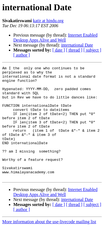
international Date (77, 45)
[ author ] (21, 55)
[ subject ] (92, 50)
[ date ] (58, 50)
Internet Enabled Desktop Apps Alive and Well (55, 37)
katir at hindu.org (48, 20)
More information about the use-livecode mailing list (49, 244)
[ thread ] (74, 50)
